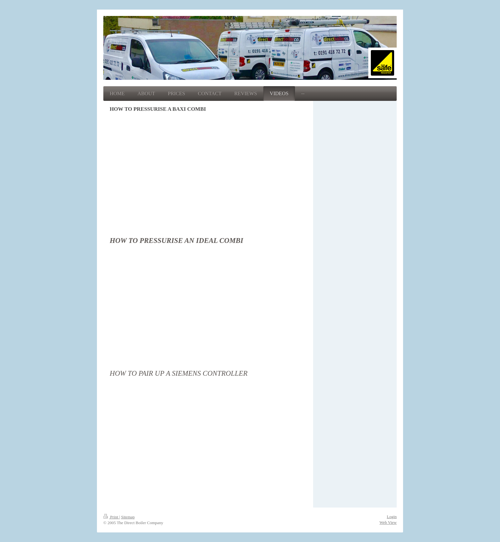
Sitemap (128, 517)
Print (111, 517)
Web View (388, 522)
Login (392, 516)
